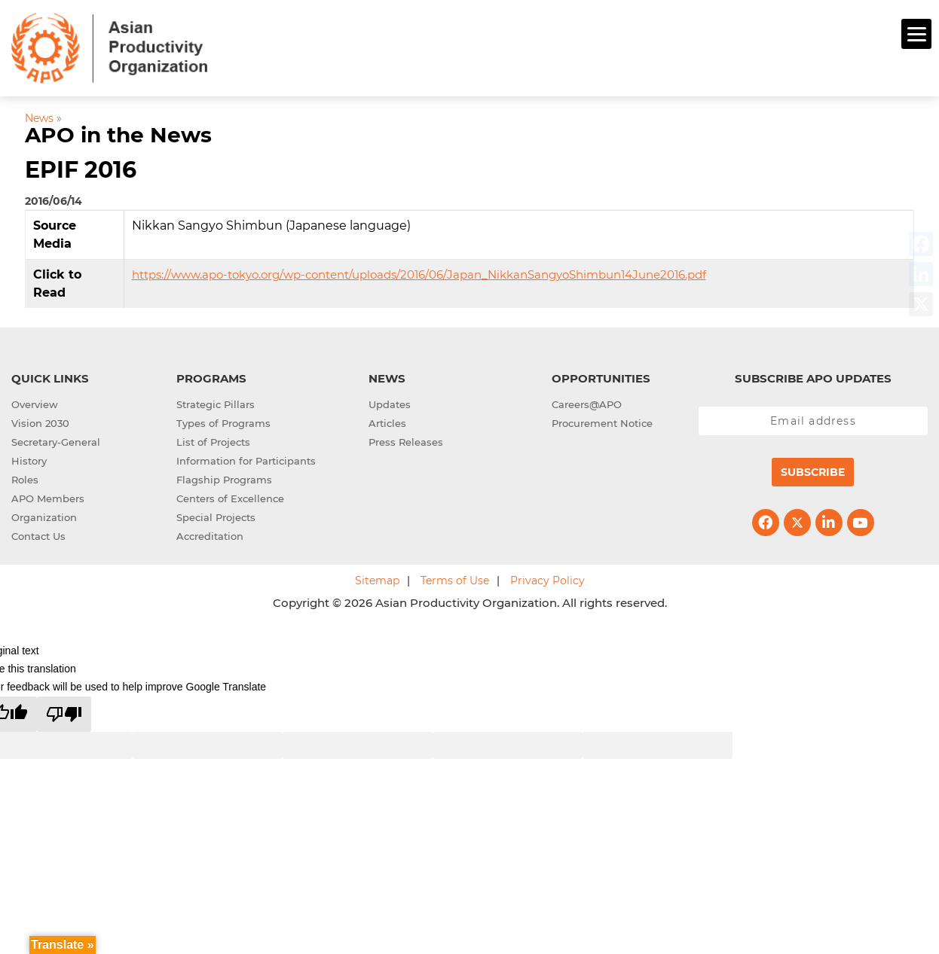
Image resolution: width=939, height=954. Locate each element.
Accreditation (209, 534)
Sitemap (377, 578)
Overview (34, 402)
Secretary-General (55, 440)
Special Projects (215, 515)
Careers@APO (587, 402)
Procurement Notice (602, 421)
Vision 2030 (40, 421)
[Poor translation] (64, 712)
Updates (390, 402)
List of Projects (213, 440)
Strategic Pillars (215, 402)
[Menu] (916, 34)
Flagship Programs (224, 477)
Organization (44, 515)
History (29, 459)
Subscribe (813, 470)
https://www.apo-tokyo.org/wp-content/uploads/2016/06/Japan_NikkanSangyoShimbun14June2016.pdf (419, 272)
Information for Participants (246, 459)
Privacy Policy (547, 578)
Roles (24, 477)
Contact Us (38, 534)
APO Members (47, 496)
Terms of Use (455, 578)
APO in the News (118, 133)
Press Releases (406, 440)
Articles (387, 421)
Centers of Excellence (230, 496)
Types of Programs (223, 421)
